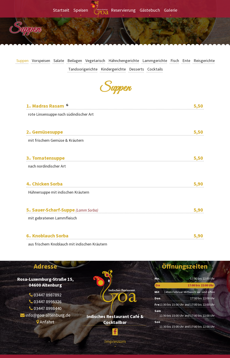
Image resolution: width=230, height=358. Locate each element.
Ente (186, 60)
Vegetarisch (95, 60)
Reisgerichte (204, 60)
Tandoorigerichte (82, 69)
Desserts (136, 69)
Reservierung (123, 10)
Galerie (170, 10)
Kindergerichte (113, 69)
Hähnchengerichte (123, 60)
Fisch (174, 60)
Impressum (115, 341)
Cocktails (155, 69)
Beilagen (74, 60)
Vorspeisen (41, 60)
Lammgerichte (154, 60)
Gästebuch (150, 10)
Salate (58, 60)
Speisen (80, 10)
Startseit (61, 10)
